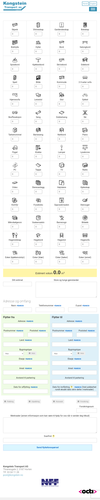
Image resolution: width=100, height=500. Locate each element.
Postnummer (13, 331)
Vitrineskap (38, 29)
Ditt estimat (17, 280)
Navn (17, 305)
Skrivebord (62, 64)
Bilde (38, 82)
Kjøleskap (85, 187)
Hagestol (61, 240)
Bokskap (85, 29)
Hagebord (38, 240)
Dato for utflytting (26, 387)
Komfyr (14, 205)
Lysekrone (85, 152)
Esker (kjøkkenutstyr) (14, 257)
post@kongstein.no (13, 475)
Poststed (38, 331)
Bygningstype (25, 349)
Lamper (61, 152)
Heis (33, 353)
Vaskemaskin (38, 222)
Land (25, 340)
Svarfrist (49, 436)
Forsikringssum (86, 406)
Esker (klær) (38, 257)
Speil (15, 82)
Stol (62, 99)
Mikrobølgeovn (15, 222)
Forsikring (84, 401)
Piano (85, 134)
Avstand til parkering (25, 378)
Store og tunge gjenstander (66, 280)
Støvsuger (85, 205)
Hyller (38, 47)
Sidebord (85, 64)
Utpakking (36, 401)
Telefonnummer (50, 305)
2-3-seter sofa (85, 82)
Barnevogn (62, 222)
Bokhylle (15, 47)
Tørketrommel (14, 134)
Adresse (25, 321)
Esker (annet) (85, 257)
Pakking (10, 401)
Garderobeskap (62, 29)
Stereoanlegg (38, 187)
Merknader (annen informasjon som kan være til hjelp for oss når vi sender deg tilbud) (50, 416)
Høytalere (61, 187)
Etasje (25, 359)
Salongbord (85, 47)
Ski (85, 117)
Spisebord (15, 64)
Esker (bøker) (62, 257)
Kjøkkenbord (38, 64)
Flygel (15, 152)
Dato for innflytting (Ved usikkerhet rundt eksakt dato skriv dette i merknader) (74, 388)
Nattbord (62, 134)
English (93, 4)
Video (15, 187)
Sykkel (85, 99)
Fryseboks (38, 205)
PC (15, 170)
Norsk (85, 4)
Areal (25, 368)
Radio (85, 170)
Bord (62, 47)
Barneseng (38, 134)
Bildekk (85, 222)
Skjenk (15, 29)
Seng (38, 117)
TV (61, 170)
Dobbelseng (61, 117)
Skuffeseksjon (14, 117)
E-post (82, 305)
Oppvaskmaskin (61, 205)
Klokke (38, 152)
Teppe (38, 170)
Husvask (59, 401)
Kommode (62, 82)
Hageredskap (15, 240)
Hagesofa (85, 240)
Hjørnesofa (15, 99)
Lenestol (38, 99)
